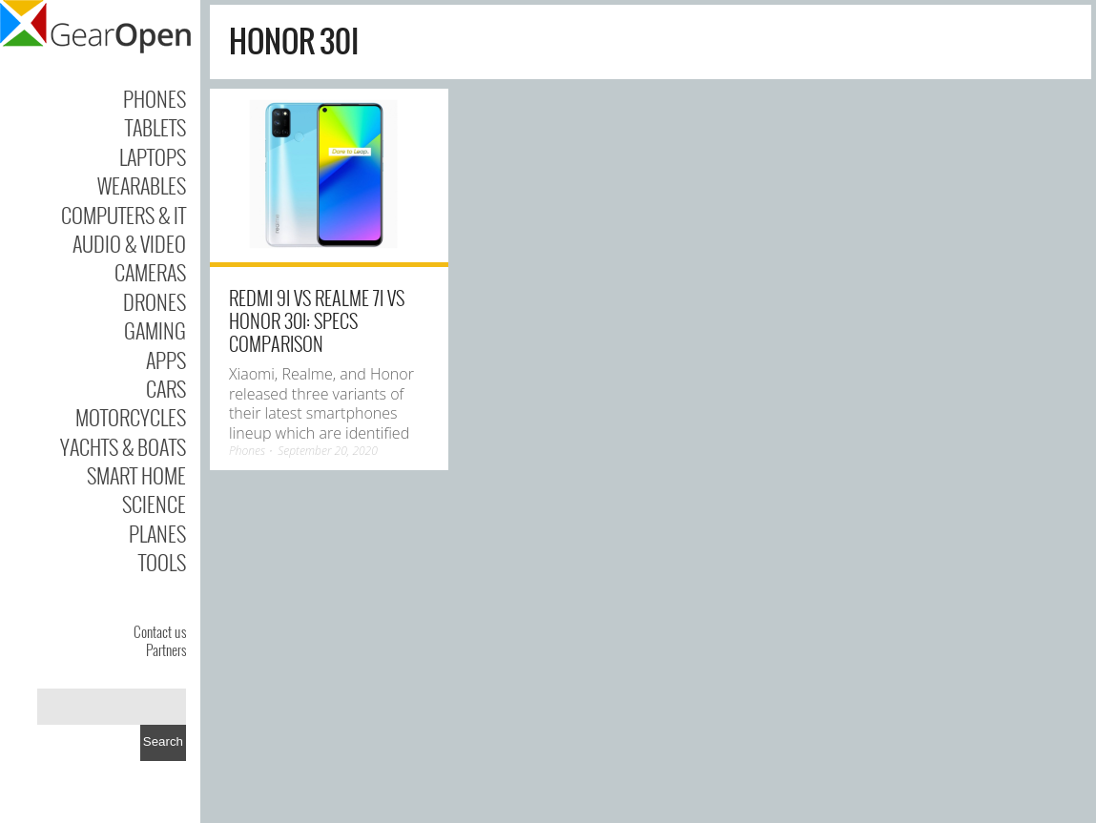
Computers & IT (123, 214)
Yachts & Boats (123, 446)
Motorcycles (130, 416)
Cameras (150, 272)
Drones (154, 301)
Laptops (152, 156)
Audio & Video (129, 243)
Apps (166, 359)
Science (154, 503)
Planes (157, 533)
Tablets (155, 127)
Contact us (160, 631)
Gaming (155, 330)
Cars (166, 388)
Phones (154, 98)
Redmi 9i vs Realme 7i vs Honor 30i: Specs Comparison (316, 320)
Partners (166, 649)
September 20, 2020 (328, 450)
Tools (162, 561)
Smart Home (136, 475)
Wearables (141, 185)
